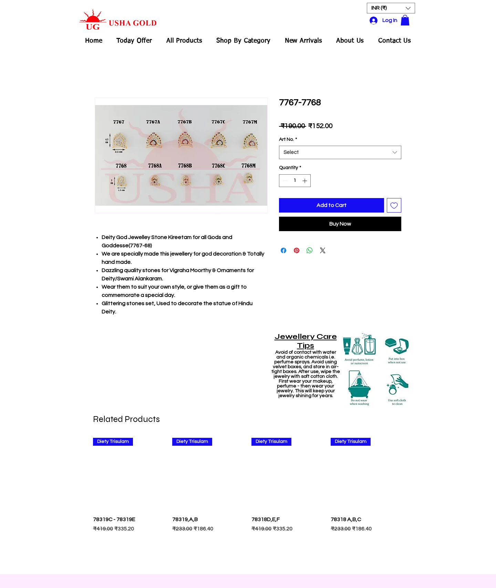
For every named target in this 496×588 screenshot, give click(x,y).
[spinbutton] (295, 181)
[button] (391, 8)
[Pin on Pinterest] (296, 250)
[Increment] (305, 181)
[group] (248, 503)
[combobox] (340, 152)
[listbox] (391, 8)
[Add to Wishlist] (394, 205)
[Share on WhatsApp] (310, 250)
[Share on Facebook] (283, 250)
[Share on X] (323, 250)
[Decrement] (284, 181)
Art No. (288, 139)
